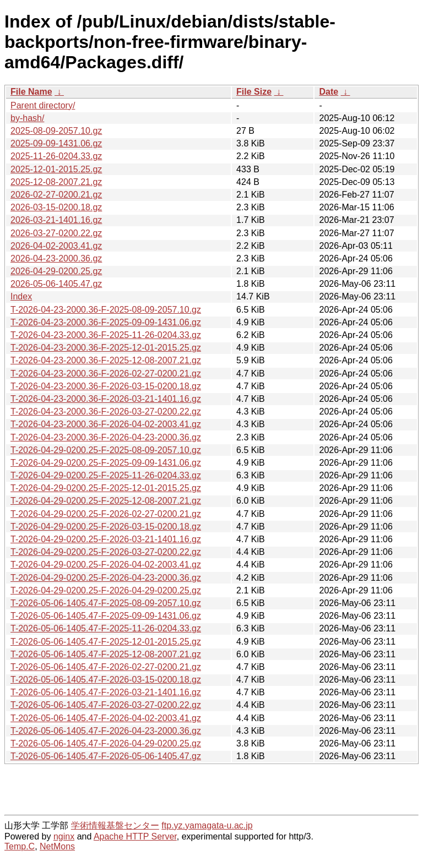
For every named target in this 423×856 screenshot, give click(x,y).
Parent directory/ (42, 105)
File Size (254, 91)
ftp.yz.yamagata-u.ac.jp (206, 825)
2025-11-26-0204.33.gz (56, 156)
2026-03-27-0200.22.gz (56, 233)
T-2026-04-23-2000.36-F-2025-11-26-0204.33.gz (105, 335)
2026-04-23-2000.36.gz (56, 258)
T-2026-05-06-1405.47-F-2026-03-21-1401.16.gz (105, 692)
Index (21, 296)
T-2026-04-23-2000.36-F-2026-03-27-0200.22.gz (105, 411)
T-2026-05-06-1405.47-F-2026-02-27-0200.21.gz (105, 667)
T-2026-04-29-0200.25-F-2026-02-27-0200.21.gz (105, 514)
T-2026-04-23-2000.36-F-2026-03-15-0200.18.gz (105, 386)
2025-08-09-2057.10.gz (56, 130)
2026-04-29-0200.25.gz (56, 271)
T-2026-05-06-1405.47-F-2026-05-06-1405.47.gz (105, 756)
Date (328, 91)
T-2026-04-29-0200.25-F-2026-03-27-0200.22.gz (105, 552)
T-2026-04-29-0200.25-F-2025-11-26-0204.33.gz (105, 475)
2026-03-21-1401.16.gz (56, 220)
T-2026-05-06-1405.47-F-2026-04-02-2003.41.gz (105, 718)
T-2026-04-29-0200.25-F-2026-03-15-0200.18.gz (105, 526)
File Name (31, 91)
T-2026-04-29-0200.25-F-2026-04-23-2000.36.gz (105, 577)
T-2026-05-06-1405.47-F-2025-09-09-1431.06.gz (105, 615)
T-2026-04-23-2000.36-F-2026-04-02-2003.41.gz (105, 424)
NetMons (57, 846)
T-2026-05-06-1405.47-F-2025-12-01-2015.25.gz (105, 641)
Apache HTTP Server (135, 836)
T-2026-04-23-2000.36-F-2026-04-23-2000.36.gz (105, 437)
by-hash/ (27, 118)
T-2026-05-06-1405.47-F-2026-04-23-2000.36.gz (105, 730)
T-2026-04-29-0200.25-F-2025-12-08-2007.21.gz (105, 500)
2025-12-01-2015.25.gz (56, 169)
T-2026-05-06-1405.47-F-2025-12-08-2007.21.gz (105, 654)
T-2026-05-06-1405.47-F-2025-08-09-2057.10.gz (105, 603)
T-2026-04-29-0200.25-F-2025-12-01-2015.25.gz (105, 488)
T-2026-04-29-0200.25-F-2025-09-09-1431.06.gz (105, 462)
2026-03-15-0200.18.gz (56, 207)
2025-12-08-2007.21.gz (56, 182)
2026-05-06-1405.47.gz (56, 283)
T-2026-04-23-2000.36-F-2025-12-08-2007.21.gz (105, 360)
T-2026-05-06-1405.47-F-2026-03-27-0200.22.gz (105, 705)
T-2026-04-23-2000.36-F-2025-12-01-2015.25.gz (105, 347)
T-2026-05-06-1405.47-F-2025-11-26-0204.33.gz (105, 628)
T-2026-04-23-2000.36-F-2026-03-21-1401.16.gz (105, 399)
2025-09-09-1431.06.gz (56, 143)
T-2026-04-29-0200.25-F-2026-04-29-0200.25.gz (105, 590)
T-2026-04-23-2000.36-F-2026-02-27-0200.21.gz (105, 373)
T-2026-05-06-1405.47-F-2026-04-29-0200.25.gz (105, 743)
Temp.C (19, 846)
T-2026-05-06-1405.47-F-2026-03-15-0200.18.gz (105, 679)
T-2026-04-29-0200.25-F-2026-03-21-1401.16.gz (105, 539)
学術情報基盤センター (115, 825)
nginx (63, 836)
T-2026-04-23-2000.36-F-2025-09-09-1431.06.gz (105, 322)
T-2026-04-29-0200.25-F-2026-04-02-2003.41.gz (105, 564)
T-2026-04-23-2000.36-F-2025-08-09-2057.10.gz (105, 309)
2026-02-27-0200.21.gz (56, 194)
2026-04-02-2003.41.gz (56, 245)
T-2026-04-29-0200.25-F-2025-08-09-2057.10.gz (105, 450)
